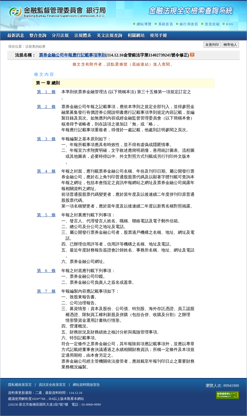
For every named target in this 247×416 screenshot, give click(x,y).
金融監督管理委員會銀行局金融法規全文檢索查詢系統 (57, 11)
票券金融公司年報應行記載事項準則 (72, 55)
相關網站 (136, 36)
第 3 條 (46, 139)
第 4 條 (46, 171)
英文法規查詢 (109, 36)
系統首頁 (165, 24)
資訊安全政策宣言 (52, 385)
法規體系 (83, 36)
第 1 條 (46, 92)
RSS (229, 24)
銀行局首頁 (189, 24)
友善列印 (212, 45)
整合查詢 (38, 36)
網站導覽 (144, 24)
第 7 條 (46, 291)
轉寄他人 (230, 45)
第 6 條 (46, 270)
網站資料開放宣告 (86, 385)
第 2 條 (46, 106)
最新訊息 (15, 36)
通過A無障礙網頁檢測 (227, 395)
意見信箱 (212, 24)
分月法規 (60, 36)
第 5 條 (46, 215)
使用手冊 (158, 36)
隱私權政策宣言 (20, 385)
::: (2, 33)
